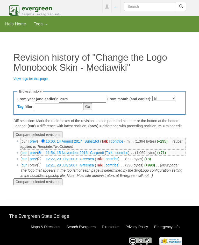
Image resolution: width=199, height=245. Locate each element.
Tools (40, 24)
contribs (117, 141)
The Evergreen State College (39, 216)
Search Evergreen (81, 227)
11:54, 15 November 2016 (67, 153)
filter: (25, 106)
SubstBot (91, 141)
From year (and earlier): (37, 99)
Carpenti (97, 153)
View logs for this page (30, 79)
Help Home (15, 24)
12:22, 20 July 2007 (61, 159)
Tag (20, 106)
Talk (104, 141)
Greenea (87, 159)
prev (33, 141)
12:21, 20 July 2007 (61, 165)
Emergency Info (167, 227)
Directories (110, 227)
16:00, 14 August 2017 (64, 141)
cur (24, 153)
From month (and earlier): (129, 99)
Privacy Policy (136, 227)
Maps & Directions (45, 227)
